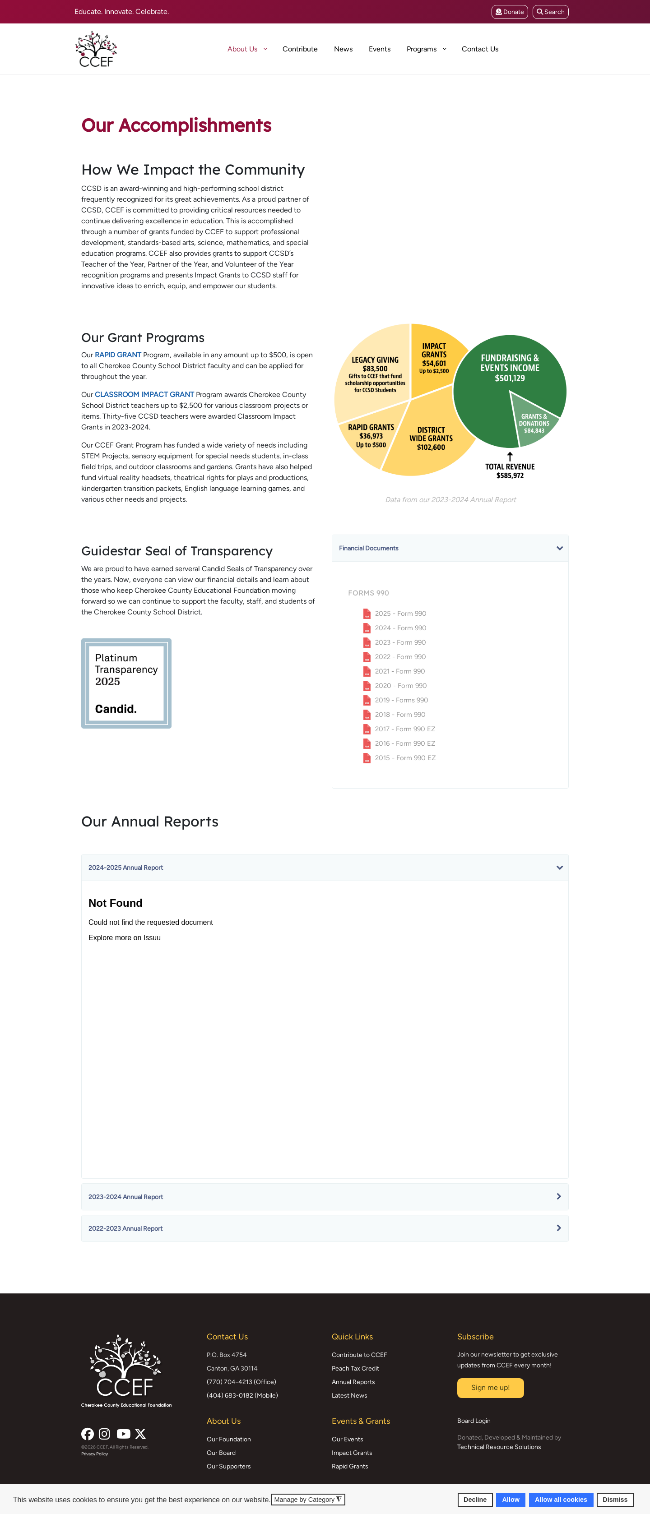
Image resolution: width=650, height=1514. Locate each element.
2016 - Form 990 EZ (405, 743)
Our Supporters (229, 1466)
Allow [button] (511, 1499)
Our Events (347, 1439)
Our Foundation (229, 1439)
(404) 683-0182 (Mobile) (242, 1395)
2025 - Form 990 (401, 613)
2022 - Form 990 (400, 657)
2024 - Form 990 (401, 628)
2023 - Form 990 (400, 642)
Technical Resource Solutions (499, 1447)
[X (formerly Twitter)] (139, 1431)
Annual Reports (353, 1382)
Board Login (474, 1421)
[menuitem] (211, 48)
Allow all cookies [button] (561, 1499)
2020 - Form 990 (401, 686)
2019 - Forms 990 (401, 700)
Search (551, 12)
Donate (510, 12)
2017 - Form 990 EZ (405, 729)
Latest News (349, 1395)
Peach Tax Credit (355, 1368)
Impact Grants (352, 1453)
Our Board (221, 1453)
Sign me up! (490, 1387)
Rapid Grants (350, 1466)
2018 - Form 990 (400, 715)
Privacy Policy (94, 1454)
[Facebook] (86, 1431)
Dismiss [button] (615, 1499)
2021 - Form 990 (400, 671)
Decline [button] (475, 1499)
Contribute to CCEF (359, 1355)
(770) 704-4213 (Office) (241, 1382)
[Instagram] (104, 1431)
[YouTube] (121, 1431)
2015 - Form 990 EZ (405, 758)
